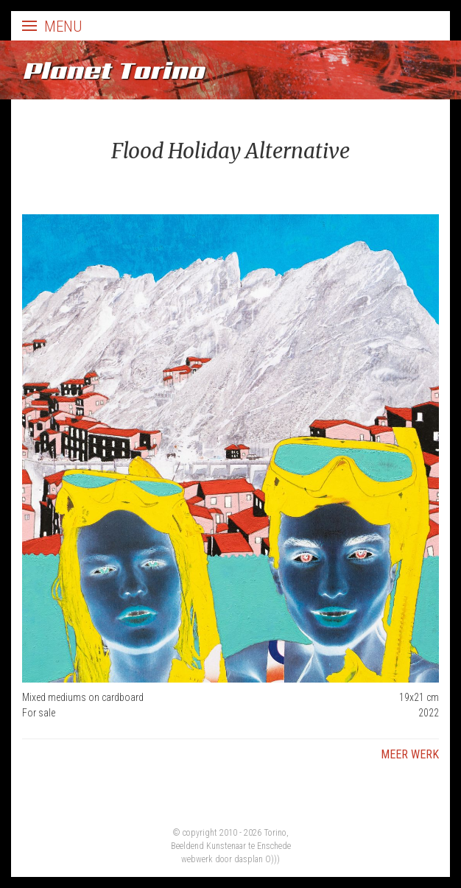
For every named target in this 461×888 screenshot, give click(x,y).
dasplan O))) (257, 859)
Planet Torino (113, 70)
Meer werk (410, 754)
